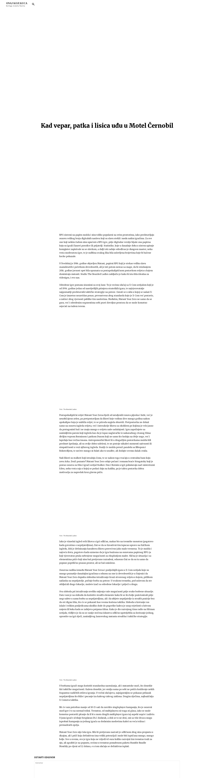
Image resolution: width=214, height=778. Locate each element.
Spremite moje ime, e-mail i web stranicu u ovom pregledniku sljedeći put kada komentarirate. (77, 706)
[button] (33, 4)
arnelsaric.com (69, 772)
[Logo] (16, 4)
